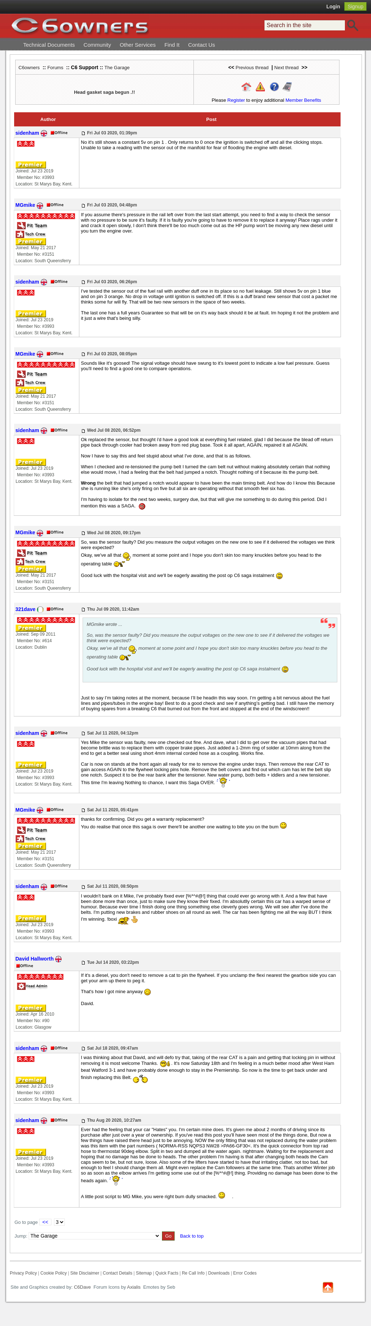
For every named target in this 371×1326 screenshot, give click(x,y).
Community (97, 45)
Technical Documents (49, 45)
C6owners (29, 67)
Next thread (286, 67)
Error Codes (245, 1273)
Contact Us (201, 45)
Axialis (134, 1287)
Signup (355, 6)
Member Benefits (303, 100)
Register (236, 100)
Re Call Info (193, 1273)
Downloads (218, 1273)
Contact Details (117, 1273)
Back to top (192, 1236)
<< (45, 1222)
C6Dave (81, 1287)
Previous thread (251, 67)
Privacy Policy (23, 1273)
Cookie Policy (53, 1273)
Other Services (137, 45)
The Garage (116, 67)
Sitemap (144, 1273)
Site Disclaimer (84, 1273)
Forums (55, 67)
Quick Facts (167, 1273)
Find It (172, 45)
